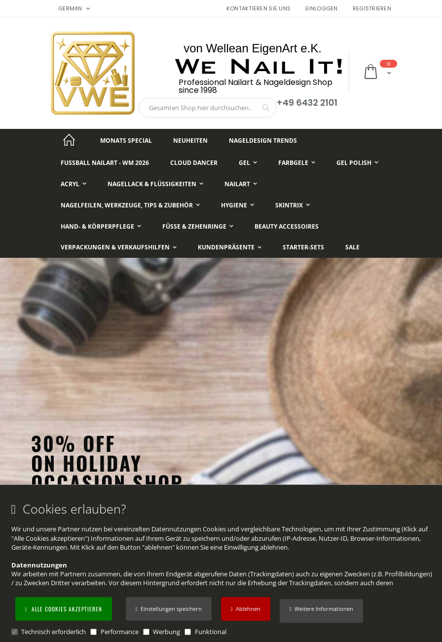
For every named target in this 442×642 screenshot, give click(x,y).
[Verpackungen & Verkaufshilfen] (118, 247)
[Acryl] (73, 184)
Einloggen (321, 8)
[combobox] (208, 108)
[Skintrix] (292, 205)
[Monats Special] (126, 140)
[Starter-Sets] (303, 247)
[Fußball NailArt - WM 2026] (105, 162)
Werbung (166, 631)
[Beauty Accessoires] (287, 226)
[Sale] (352, 247)
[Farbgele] (296, 162)
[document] (222, 569)
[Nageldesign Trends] (263, 140)
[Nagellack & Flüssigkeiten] (155, 184)
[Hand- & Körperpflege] (101, 226)
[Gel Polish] (357, 162)
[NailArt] (241, 184)
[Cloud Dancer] (193, 162)
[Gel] (248, 162)
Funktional (210, 631)
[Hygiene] (237, 205)
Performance (120, 631)
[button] (321, 611)
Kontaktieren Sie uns (258, 8)
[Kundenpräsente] (229, 247)
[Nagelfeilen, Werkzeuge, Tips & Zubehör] (130, 205)
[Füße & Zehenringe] (197, 226)
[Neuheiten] (190, 140)
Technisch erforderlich (53, 631)
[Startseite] (69, 140)
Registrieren (372, 8)
